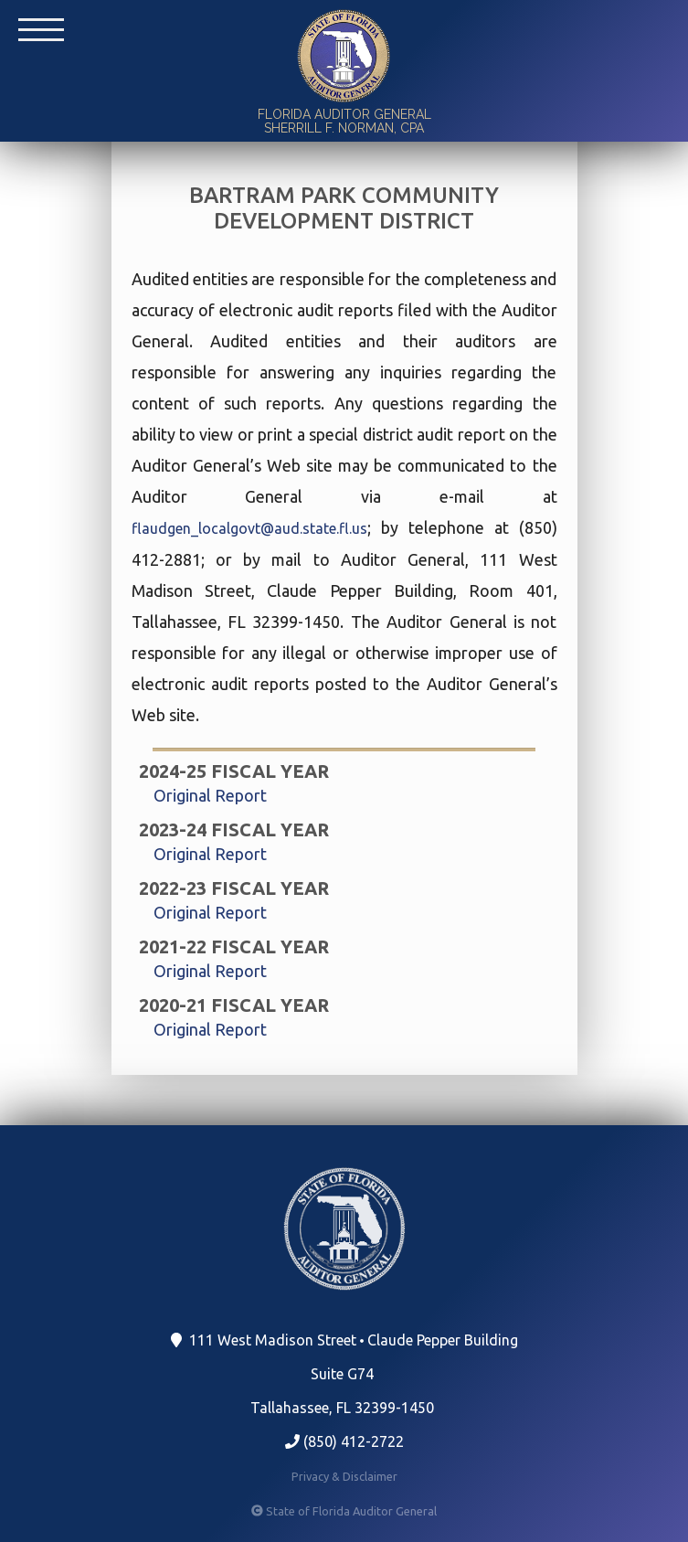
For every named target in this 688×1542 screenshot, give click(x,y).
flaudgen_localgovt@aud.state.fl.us (249, 528)
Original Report (210, 795)
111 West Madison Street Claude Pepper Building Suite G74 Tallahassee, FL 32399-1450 (346, 1374)
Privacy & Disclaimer (344, 1476)
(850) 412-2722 (344, 1441)
